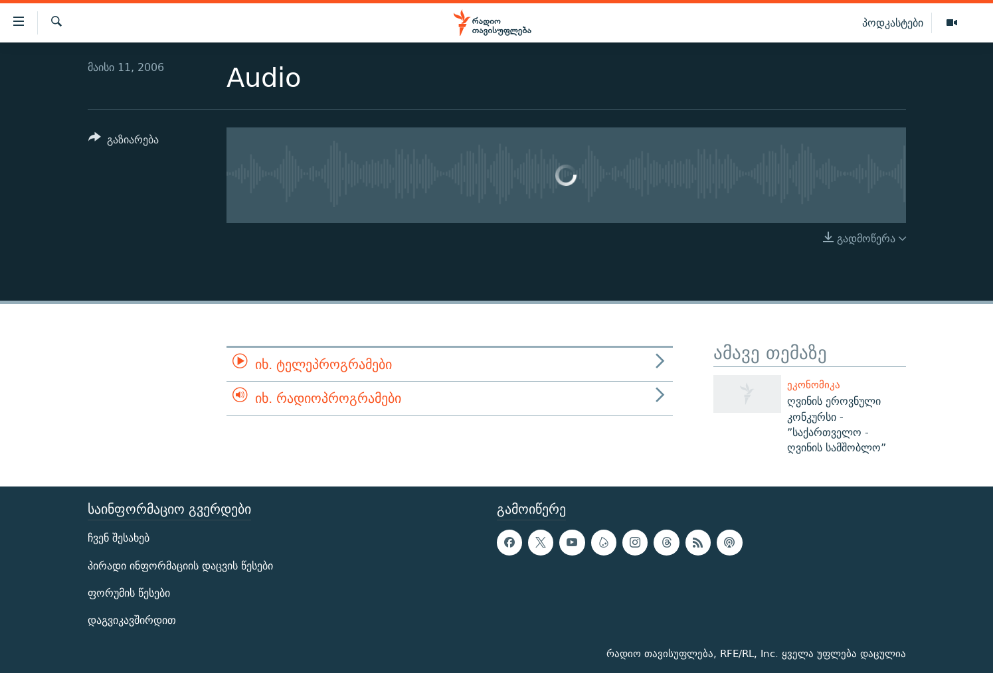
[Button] (123, 141)
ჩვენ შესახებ (118, 538)
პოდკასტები (892, 22)
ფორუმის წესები (129, 592)
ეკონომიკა (813, 384)
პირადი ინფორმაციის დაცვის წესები (180, 565)
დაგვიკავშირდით (132, 620)
